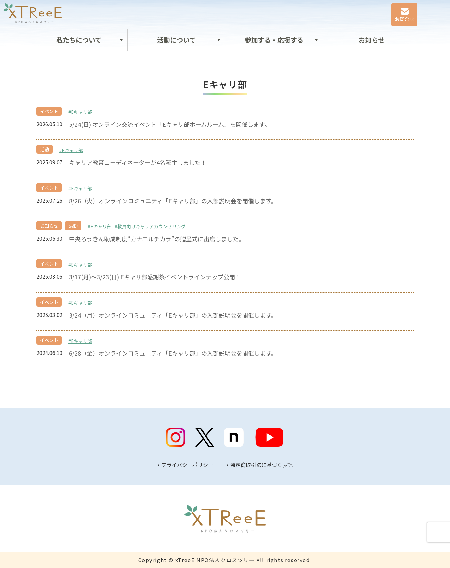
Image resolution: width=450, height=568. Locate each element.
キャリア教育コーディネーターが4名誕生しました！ (137, 162)
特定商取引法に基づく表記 (261, 465)
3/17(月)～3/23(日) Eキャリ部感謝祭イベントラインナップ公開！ (155, 277)
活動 (44, 149)
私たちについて (78, 40)
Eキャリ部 (81, 112)
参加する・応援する (274, 40)
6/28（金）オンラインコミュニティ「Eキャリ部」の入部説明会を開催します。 (173, 353)
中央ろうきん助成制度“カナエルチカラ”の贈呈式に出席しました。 (157, 239)
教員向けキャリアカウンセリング (151, 226)
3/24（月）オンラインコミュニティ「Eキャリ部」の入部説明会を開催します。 (173, 315)
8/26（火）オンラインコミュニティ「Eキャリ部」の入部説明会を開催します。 (173, 201)
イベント (49, 111)
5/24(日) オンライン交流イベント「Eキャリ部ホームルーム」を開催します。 (169, 124)
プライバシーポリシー (187, 465)
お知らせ (372, 40)
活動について (176, 40)
